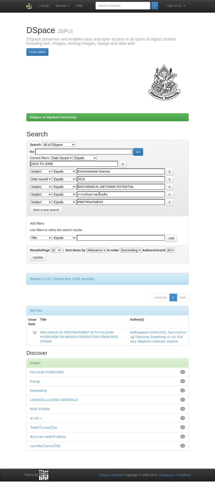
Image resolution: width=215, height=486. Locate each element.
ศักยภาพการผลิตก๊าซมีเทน (48, 437)
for (32, 151)
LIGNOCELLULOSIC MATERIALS (54, 400)
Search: (35, 144)
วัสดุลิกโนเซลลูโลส (43, 427)
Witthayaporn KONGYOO (148, 332)
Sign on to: (175, 6)
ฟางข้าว (35, 418)
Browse (63, 5)
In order (113, 250)
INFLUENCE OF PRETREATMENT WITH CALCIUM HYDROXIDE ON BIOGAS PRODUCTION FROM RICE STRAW (79, 337)
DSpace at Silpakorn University (53, 117)
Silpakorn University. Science (157, 341)
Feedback (184, 475)
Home (44, 6)
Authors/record (153, 250)
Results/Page (40, 250)
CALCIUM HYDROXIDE (47, 372)
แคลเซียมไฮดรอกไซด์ (45, 446)
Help (79, 5)
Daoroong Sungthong (150, 337)
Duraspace (166, 475)
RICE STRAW (40, 409)
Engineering (38, 390)
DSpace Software (111, 475)
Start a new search (46, 210)
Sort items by (75, 250)
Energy (35, 381)
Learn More (37, 52)
